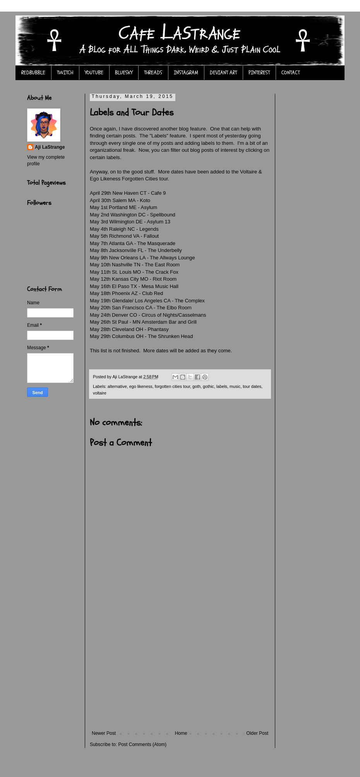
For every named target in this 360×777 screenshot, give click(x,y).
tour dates (252, 386)
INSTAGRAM (186, 72)
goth (196, 386)
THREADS (153, 72)
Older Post (257, 733)
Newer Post (104, 733)
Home (181, 733)
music (235, 386)
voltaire (99, 393)
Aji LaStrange (50, 147)
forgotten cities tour (172, 386)
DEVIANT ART (223, 72)
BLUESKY (123, 72)
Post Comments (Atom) (142, 744)
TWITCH (65, 72)
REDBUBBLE (33, 72)
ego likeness (141, 386)
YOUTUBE (94, 72)
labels (221, 386)
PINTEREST (259, 72)
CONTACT (290, 72)
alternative (117, 386)
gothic (208, 386)
